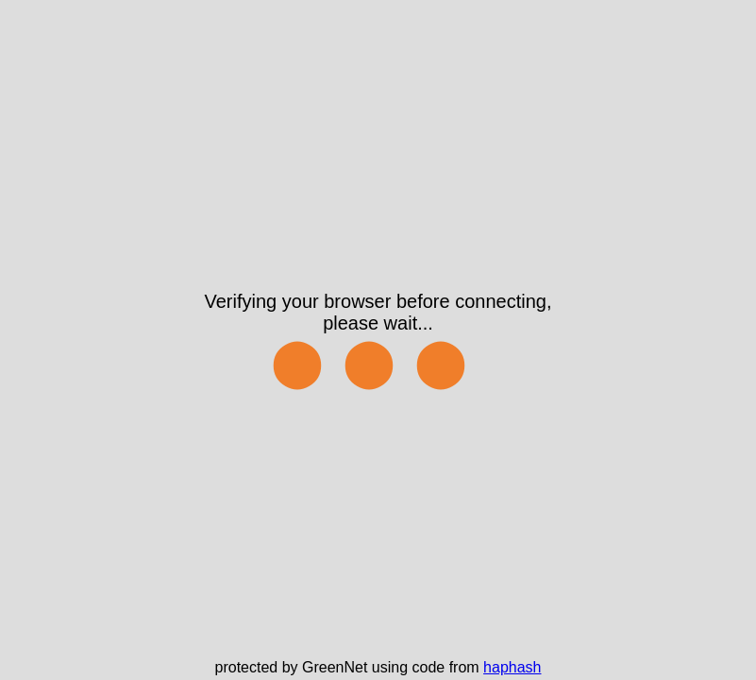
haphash (512, 667)
